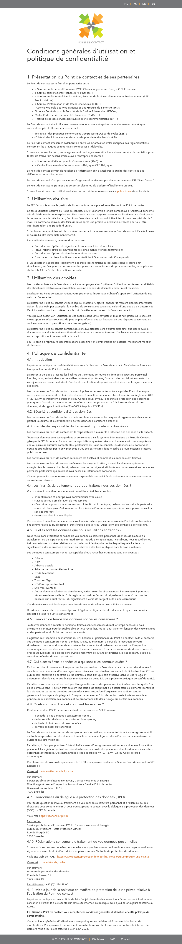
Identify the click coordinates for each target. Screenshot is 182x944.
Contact (125, 939)
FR (135, 4)
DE (144, 4)
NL (126, 4)
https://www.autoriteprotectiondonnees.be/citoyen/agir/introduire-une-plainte (103, 856)
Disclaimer (98, 939)
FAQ (112, 939)
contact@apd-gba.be (53, 862)
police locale (124, 191)
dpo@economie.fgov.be (55, 816)
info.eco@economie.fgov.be (57, 771)
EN (153, 4)
